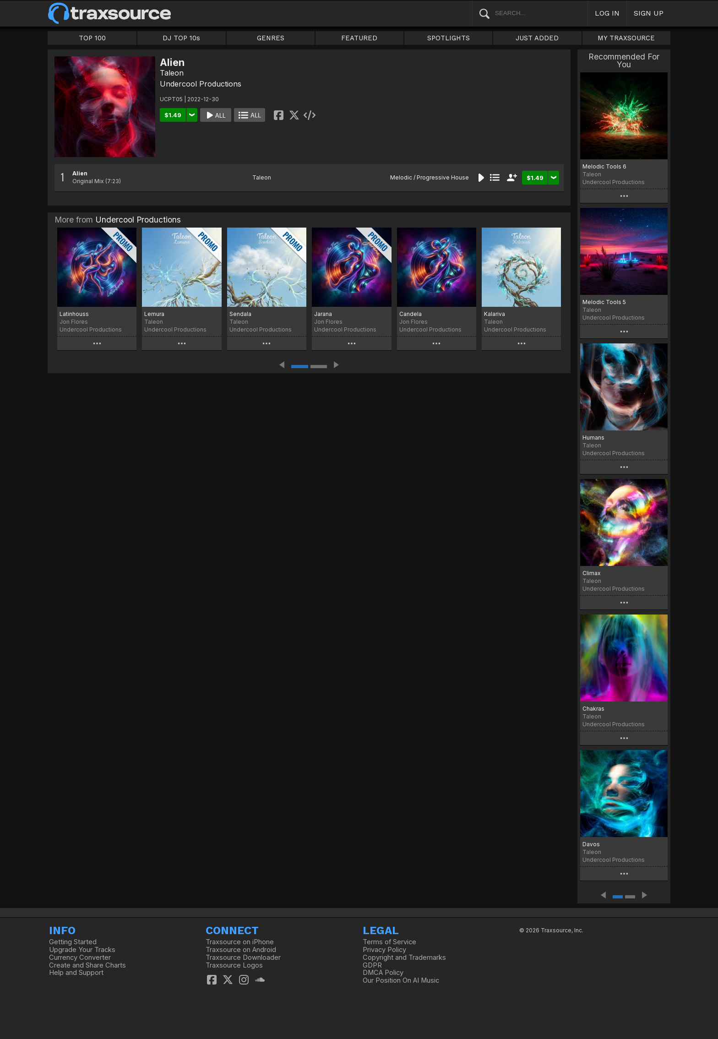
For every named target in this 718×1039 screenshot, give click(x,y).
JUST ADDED (537, 38)
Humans (593, 437)
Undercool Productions (200, 83)
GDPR (372, 965)
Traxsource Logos (234, 965)
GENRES (270, 38)
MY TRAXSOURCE (626, 38)
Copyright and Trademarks (404, 957)
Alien (79, 173)
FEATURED (359, 38)
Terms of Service (389, 942)
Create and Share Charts (87, 965)
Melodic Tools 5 (604, 302)
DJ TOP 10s (181, 38)
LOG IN (607, 13)
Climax (591, 573)
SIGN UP (649, 13)
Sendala (240, 313)
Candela (410, 313)
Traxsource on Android (241, 950)
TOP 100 (92, 38)
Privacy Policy (384, 950)
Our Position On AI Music (401, 980)
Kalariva (494, 313)
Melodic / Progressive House (429, 177)
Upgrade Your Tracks (82, 950)
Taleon (172, 72)
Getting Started (73, 942)
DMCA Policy (383, 972)
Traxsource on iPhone (240, 942)
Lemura (154, 313)
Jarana (323, 313)
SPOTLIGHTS (448, 38)
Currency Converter (80, 957)
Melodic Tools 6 (604, 166)
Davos (591, 844)
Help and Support (76, 972)
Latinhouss (74, 313)
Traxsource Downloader (243, 957)
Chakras (593, 708)
